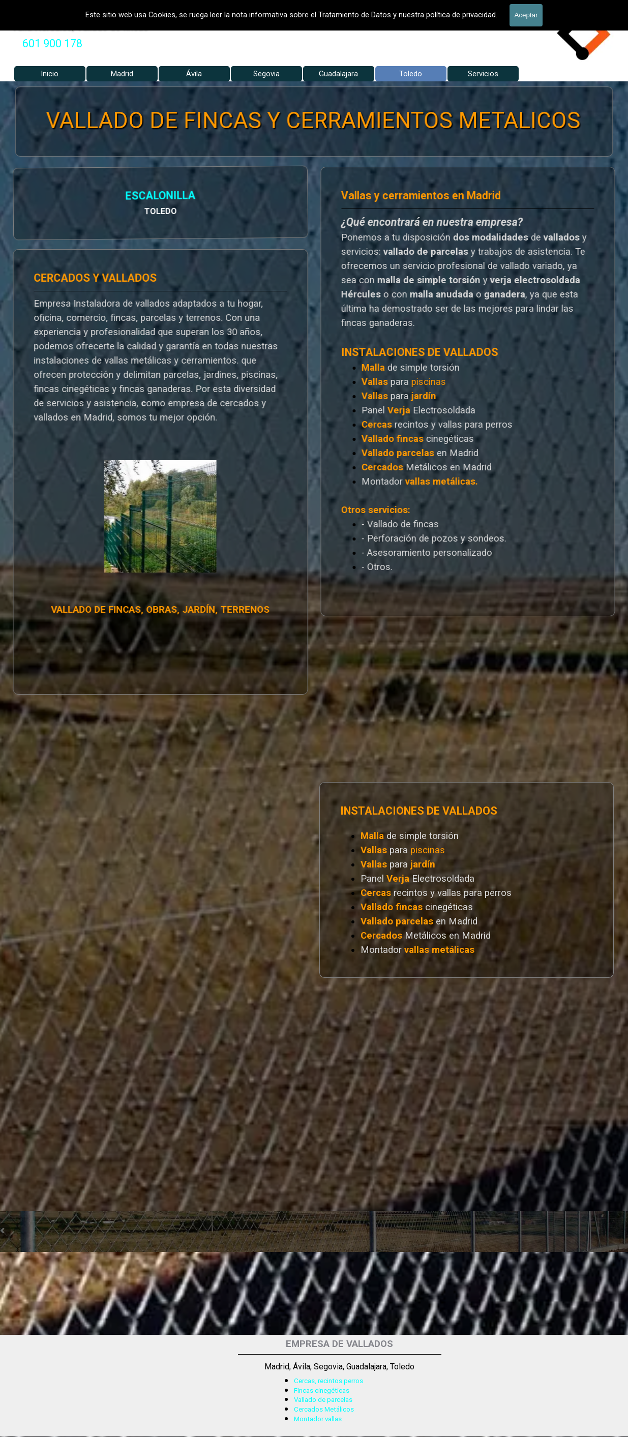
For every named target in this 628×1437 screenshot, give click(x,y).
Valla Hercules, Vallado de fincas (80, 26)
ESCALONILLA (52, 197)
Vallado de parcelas (323, 1399)
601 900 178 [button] (52, 43)
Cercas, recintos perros (328, 1381)
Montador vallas (318, 1419)
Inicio (49, 73)
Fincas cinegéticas (321, 1390)
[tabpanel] (52, 44)
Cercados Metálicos (324, 1409)
